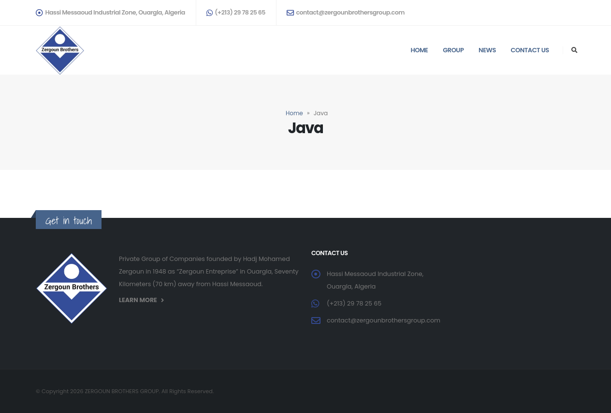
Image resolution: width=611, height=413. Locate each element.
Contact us (530, 50)
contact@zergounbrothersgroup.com (346, 12)
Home (419, 50)
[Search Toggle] (574, 50)
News (487, 50)
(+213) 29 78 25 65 (235, 12)
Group (453, 50)
